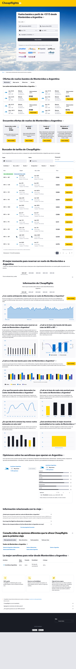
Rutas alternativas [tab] (23, 540)
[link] (11, 140)
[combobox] (22, 21)
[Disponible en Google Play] (35, 630)
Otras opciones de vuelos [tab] (10, 540)
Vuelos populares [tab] (34, 540)
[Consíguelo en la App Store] (41, 630)
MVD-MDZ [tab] (31, 273)
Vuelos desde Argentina (32, 549)
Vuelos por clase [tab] (45, 540)
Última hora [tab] (25, 82)
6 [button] (69, 253)
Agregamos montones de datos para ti (39, 606)
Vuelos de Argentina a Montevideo (11, 547)
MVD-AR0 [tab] (24, 292)
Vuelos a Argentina (54, 547)
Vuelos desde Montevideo (9, 549)
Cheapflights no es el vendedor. (39, 603)
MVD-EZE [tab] (38, 273)
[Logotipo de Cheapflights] (10, 3)
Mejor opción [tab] (16, 82)
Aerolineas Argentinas (15, 466)
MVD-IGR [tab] (52, 273)
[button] (27, 30)
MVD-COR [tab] (45, 273)
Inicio (3, 72)
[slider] (74, 161)
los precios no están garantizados (35, 599)
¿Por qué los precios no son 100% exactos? (39, 609)
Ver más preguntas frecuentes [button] (27, 527)
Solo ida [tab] (32, 82)
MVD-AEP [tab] (24, 273)
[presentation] (43, 17)
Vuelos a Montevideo (31, 547)
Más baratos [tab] (7, 82)
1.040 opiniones (14, 470)
